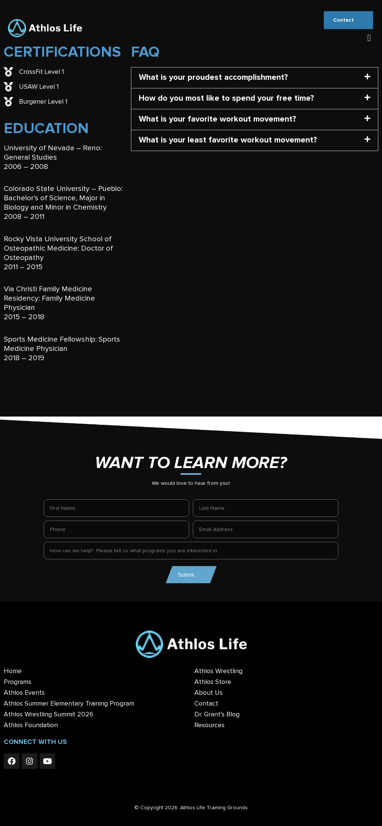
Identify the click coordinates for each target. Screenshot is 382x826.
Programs (17, 682)
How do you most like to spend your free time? (226, 98)
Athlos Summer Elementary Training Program (69, 703)
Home (13, 671)
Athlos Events (24, 693)
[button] (369, 38)
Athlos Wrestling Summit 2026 (48, 714)
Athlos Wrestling (218, 671)
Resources (209, 725)
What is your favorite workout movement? (217, 119)
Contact (206, 703)
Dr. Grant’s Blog (216, 714)
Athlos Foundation (31, 725)
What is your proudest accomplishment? (213, 77)
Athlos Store (212, 682)
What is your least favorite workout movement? (228, 140)
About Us (208, 693)
